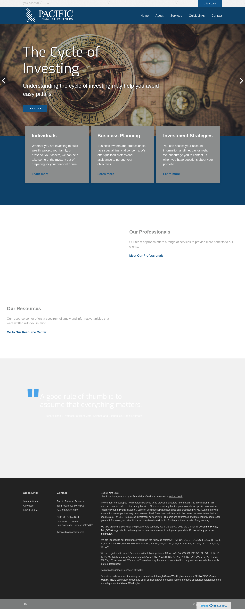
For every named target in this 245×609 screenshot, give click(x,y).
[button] (160, 15)
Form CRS (113, 493)
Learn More (35, 108)
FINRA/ (198, 576)
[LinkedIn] (48, 3)
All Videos (28, 505)
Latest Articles (30, 501)
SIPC (205, 576)
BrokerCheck (176, 496)
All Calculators (30, 510)
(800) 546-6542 (31, 3)
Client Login (210, 3)
